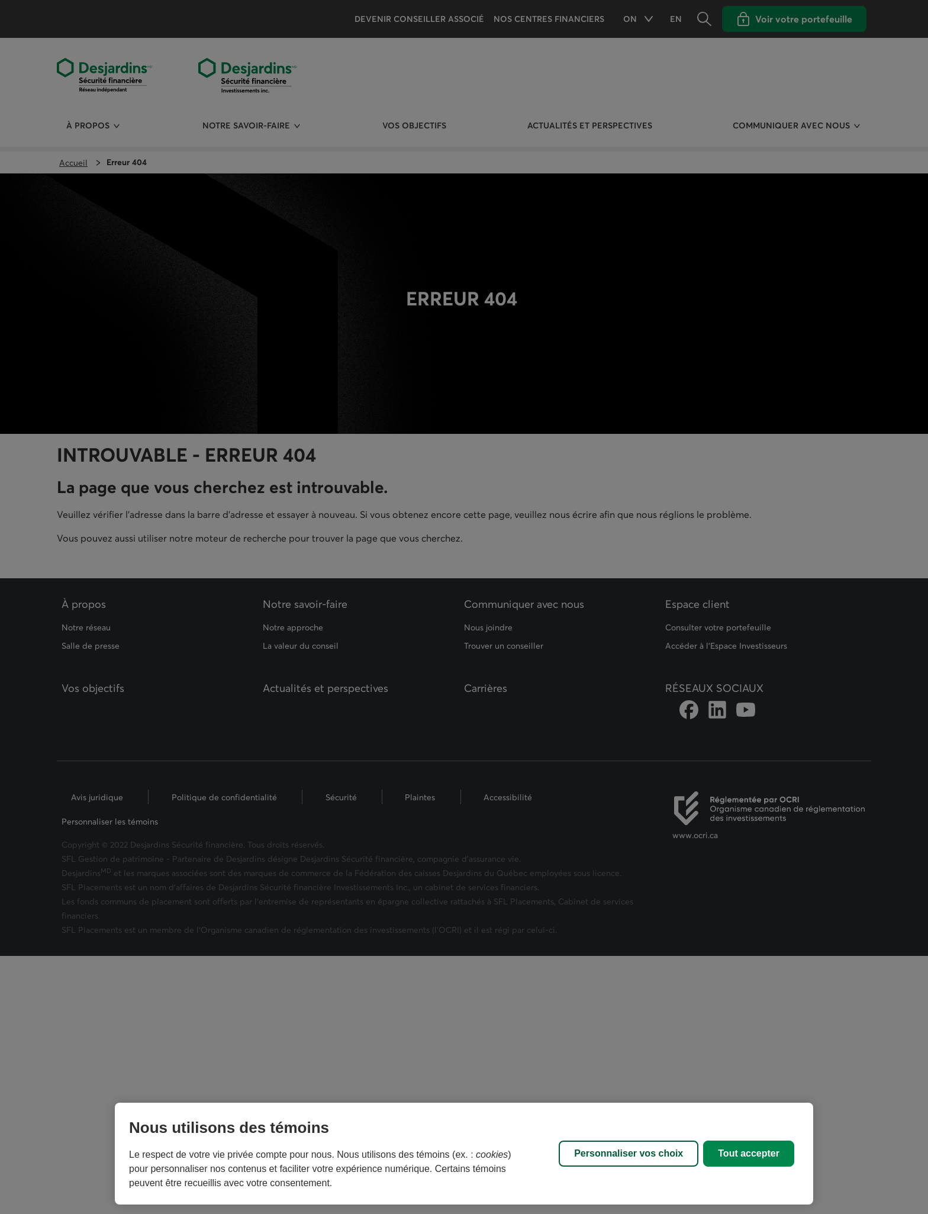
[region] (464, 1154)
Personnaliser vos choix (628, 1153)
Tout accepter (748, 1153)
